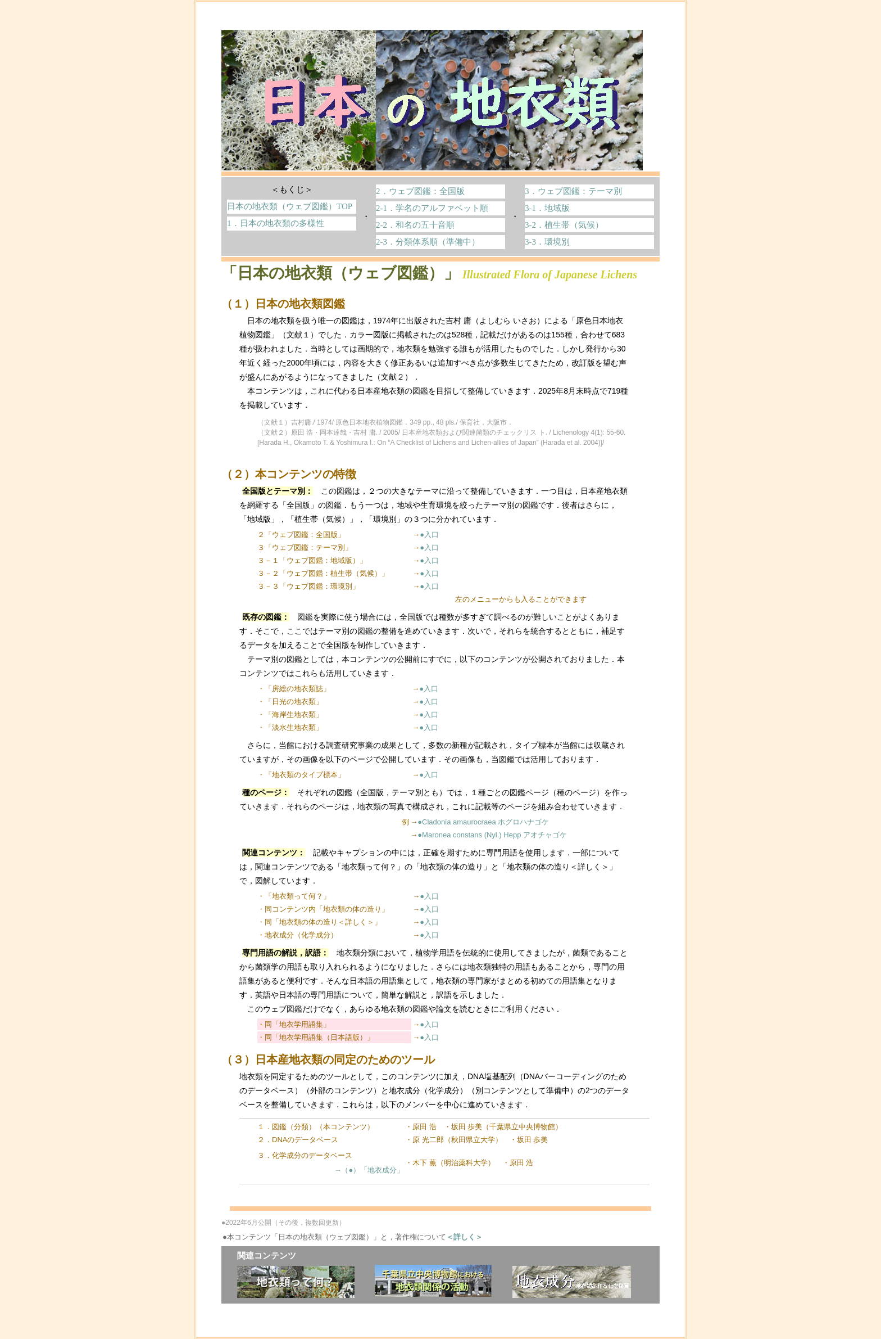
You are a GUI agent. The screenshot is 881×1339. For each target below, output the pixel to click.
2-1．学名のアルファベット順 (432, 208)
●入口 (429, 534)
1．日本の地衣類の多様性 (275, 223)
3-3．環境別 (547, 241)
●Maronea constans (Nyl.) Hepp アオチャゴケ (492, 835)
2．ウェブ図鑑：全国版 (420, 191)
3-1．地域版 (547, 208)
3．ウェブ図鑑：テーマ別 (573, 191)
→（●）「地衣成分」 (369, 1170)
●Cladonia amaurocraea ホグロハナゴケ (483, 822)
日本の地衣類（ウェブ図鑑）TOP (289, 206)
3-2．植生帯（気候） (564, 224)
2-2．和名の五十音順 (415, 224)
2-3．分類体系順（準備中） (428, 241)
